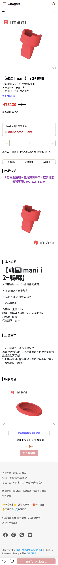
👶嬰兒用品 (8, 509)
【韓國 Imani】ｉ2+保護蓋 (29, 439)
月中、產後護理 (9, 522)
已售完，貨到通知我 (36, 561)
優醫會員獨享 (39, 491)
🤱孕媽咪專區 (24, 504)
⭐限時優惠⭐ (9, 504)
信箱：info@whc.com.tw (14, 477)
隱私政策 (17, 491)
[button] (54, 425)
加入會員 (6, 495)
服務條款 (27, 491)
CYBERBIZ (31, 553)
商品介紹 (11, 161)
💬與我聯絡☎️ (9, 517)
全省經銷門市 (34, 517)
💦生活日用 (20, 509)
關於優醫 (21, 517)
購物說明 (6, 491)
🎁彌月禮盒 (38, 504)
